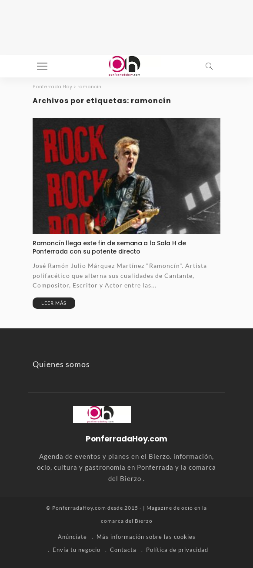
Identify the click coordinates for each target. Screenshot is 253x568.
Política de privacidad (177, 549)
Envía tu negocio (76, 549)
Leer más (54, 303)
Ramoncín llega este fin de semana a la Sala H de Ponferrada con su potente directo (109, 247)
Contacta (123, 549)
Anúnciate (72, 536)
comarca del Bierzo (127, 521)
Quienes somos (61, 364)
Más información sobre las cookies (146, 536)
